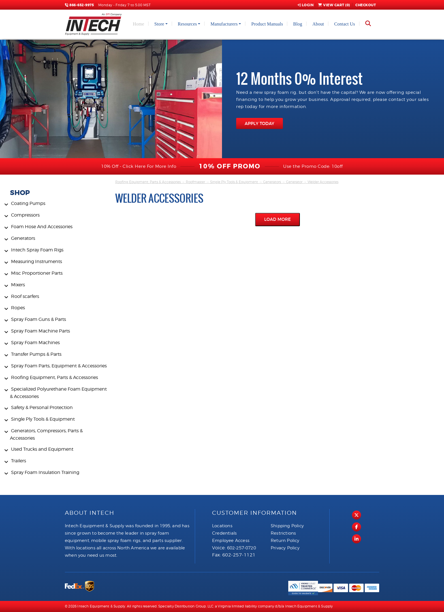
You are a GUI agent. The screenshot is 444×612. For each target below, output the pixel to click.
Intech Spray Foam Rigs (37, 250)
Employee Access (230, 540)
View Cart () (334, 5)
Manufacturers (224, 24)
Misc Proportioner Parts (37, 273)
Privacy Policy (285, 547)
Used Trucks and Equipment (42, 449)
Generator (294, 182)
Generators (23, 238)
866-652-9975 (79, 5)
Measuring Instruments (36, 261)
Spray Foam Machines (35, 342)
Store (159, 24)
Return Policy (285, 540)
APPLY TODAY (259, 123)
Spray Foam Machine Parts (40, 331)
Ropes (18, 307)
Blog (297, 24)
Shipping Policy (287, 525)
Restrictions (283, 533)
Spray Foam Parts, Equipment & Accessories (59, 366)
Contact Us (344, 24)
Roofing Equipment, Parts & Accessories (54, 377)
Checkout (365, 5)
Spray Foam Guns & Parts (38, 319)
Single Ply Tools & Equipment (43, 419)
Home (138, 24)
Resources (187, 24)
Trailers (18, 460)
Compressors (25, 215)
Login (305, 5)
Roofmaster (195, 182)
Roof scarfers (25, 296)
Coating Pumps (28, 203)
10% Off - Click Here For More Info (138, 166)
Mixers (18, 284)
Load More (277, 219)
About (318, 24)
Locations (222, 525)
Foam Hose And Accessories (41, 226)
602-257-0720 (241, 547)
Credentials (224, 533)
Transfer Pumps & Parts (36, 354)
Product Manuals (267, 24)
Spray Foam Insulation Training (45, 472)
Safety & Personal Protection (42, 407)
